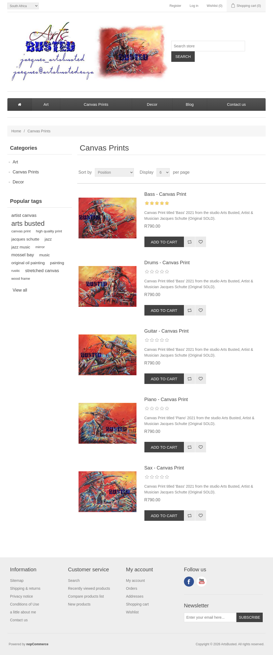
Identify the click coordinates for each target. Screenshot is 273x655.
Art (45, 104)
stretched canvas (42, 270)
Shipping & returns (25, 588)
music (44, 255)
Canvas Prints (96, 104)
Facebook (189, 582)
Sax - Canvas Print (164, 468)
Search (74, 580)
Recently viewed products (89, 588)
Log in (194, 6)
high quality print (49, 231)
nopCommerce (37, 644)
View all (20, 290)
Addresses (134, 596)
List (261, 172)
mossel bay (22, 254)
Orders (131, 588)
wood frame (20, 279)
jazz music (20, 247)
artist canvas (23, 215)
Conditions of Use (24, 604)
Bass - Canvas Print (165, 194)
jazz (48, 239)
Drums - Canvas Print (167, 262)
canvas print (21, 231)
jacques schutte (25, 239)
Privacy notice (21, 596)
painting (57, 263)
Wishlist (132, 612)
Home (16, 131)
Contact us (236, 104)
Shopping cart (137, 604)
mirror (40, 247)
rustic (15, 271)
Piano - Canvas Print (166, 399)
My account (135, 580)
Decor (152, 104)
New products (79, 604)
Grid (251, 172)
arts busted (28, 223)
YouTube (202, 582)
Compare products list (86, 596)
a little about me (23, 612)
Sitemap (16, 580)
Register (175, 6)
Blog (190, 104)
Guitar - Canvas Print (166, 331)
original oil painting (28, 263)
